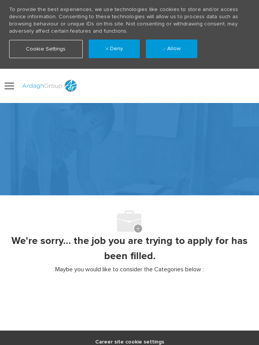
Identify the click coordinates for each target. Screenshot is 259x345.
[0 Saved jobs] (244, 86)
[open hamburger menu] (9, 86)
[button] (223, 86)
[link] (206, 86)
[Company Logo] (48, 86)
